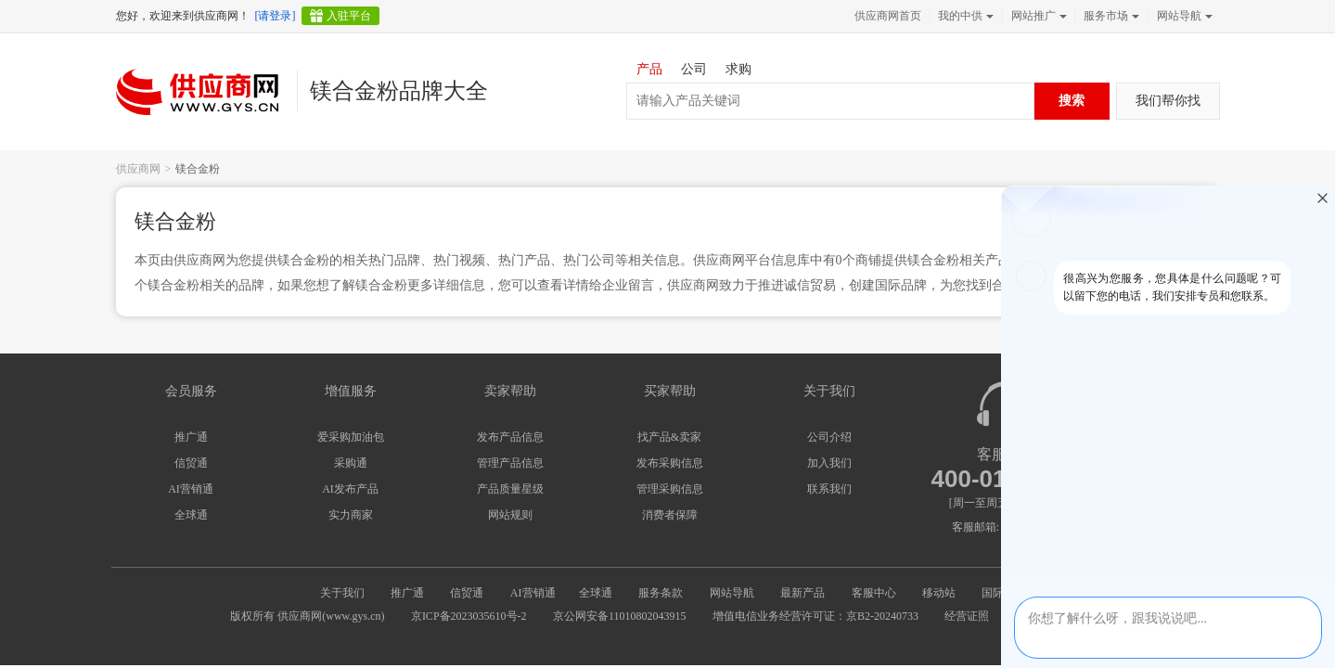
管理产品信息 (510, 462)
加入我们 (829, 462)
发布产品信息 (510, 436)
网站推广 (1037, 15)
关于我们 (342, 592)
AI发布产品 (350, 488)
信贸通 (191, 462)
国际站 (998, 592)
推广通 (191, 436)
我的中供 (964, 15)
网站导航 (1183, 15)
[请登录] (275, 15)
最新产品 (802, 592)
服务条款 (660, 592)
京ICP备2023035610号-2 (469, 616)
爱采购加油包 (350, 436)
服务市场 (1110, 15)
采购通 (350, 462)
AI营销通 (190, 488)
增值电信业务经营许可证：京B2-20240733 (815, 616)
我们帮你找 (1168, 101)
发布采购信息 (669, 462)
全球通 (191, 514)
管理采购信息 (669, 488)
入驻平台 (349, 15)
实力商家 (350, 514)
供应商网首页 (887, 15)
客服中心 (874, 592)
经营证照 (966, 616)
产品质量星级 (510, 488)
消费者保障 (670, 514)
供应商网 (138, 168)
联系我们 (829, 488)
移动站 (939, 592)
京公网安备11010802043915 (620, 616)
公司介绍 (829, 436)
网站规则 (510, 514)
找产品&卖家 (669, 436)
